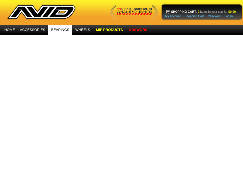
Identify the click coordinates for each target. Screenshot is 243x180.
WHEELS (82, 30)
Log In (228, 16)
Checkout (214, 16)
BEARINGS (60, 30)
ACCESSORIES (32, 30)
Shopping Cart (194, 16)
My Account (173, 16)
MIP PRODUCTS (109, 30)
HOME (10, 30)
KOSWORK (138, 30)
